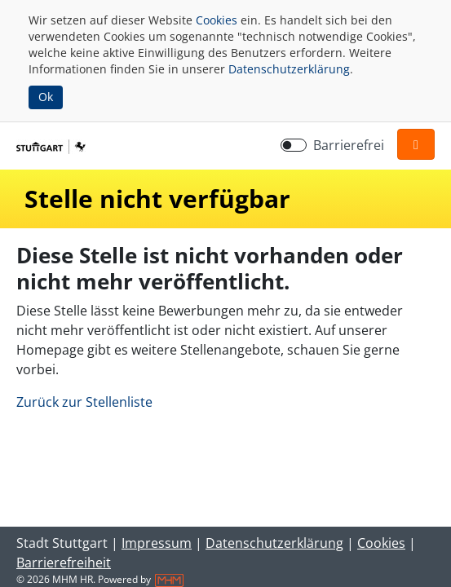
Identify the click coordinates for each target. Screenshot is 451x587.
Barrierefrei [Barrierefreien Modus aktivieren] (348, 145)
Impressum (157, 543)
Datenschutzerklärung (289, 69)
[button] (416, 144)
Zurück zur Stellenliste (84, 402)
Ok (45, 96)
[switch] (294, 145)
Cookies (216, 20)
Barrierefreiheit (63, 563)
